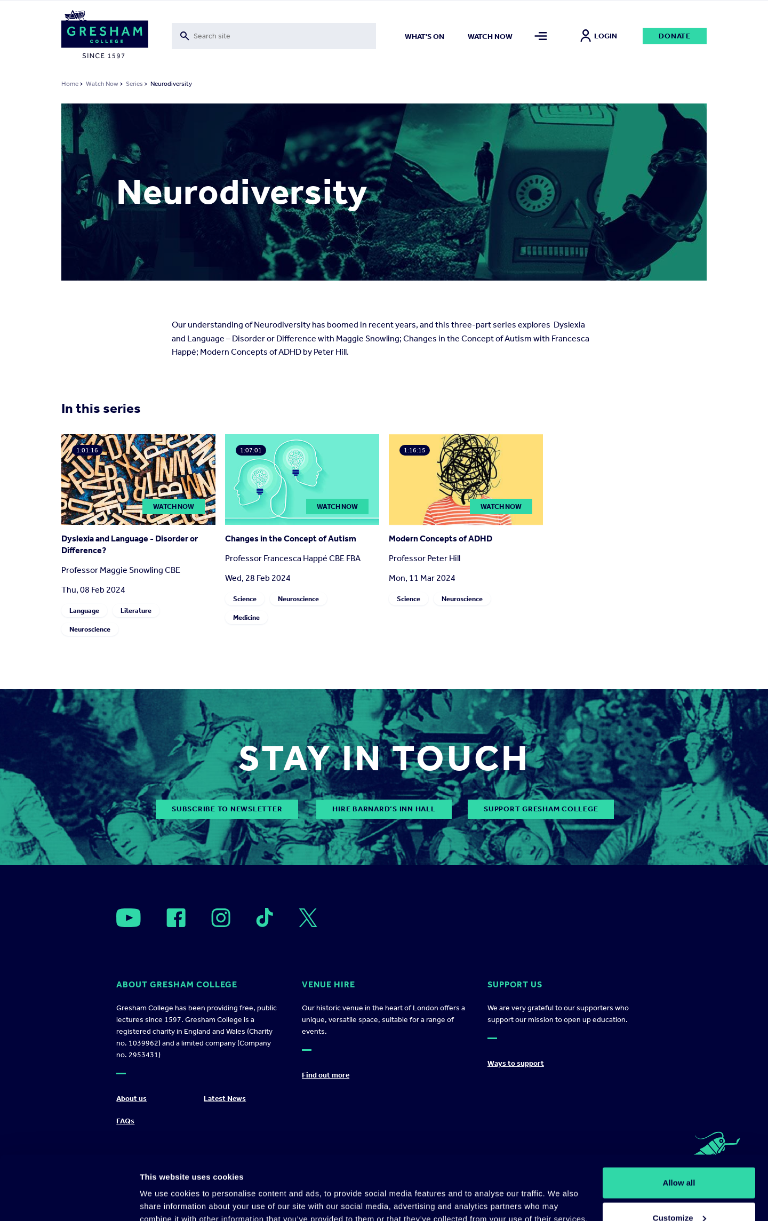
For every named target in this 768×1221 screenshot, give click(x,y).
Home (69, 83)
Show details (164, 1188)
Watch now (490, 36)
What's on (424, 36)
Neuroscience (89, 629)
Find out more (325, 1075)
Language (84, 610)
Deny (679, 1192)
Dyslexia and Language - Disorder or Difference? (129, 544)
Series (134, 83)
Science (245, 599)
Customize (679, 1157)
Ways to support (515, 1063)
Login (598, 36)
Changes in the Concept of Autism (290, 538)
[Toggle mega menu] (541, 36)
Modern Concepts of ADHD (440, 538)
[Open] (128, 917)
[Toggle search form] (274, 36)
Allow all (679, 1122)
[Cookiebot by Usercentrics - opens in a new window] (69, 1200)
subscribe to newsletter (227, 808)
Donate (675, 36)
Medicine (246, 617)
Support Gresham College (541, 808)
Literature (136, 610)
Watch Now (102, 83)
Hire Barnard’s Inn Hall (383, 808)
